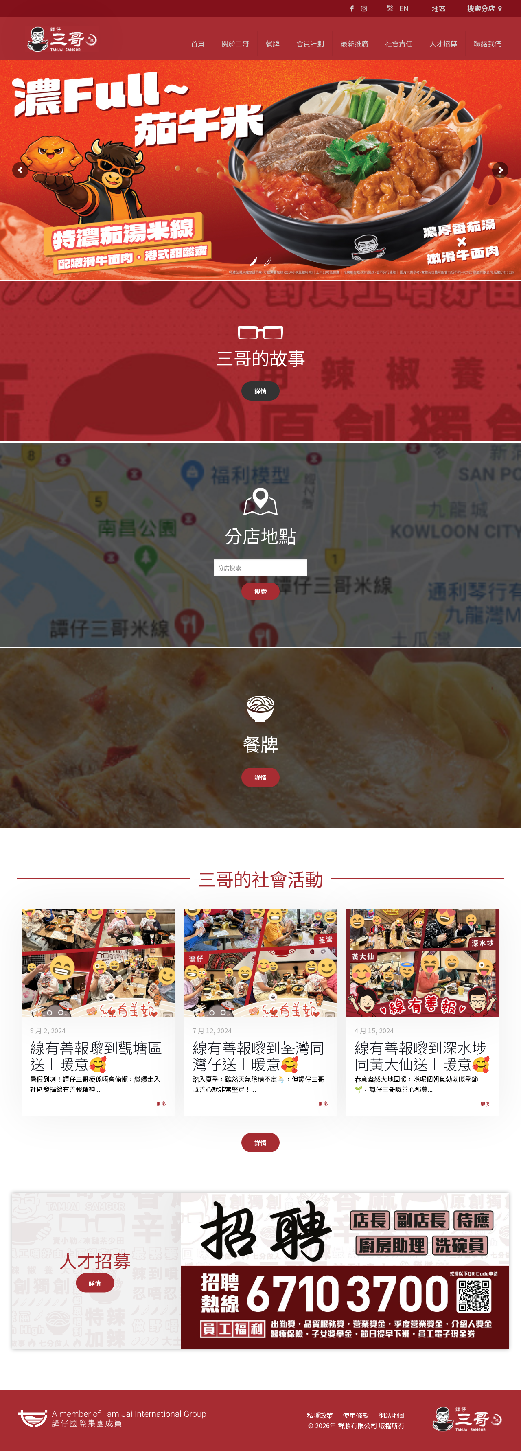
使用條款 (356, 1415)
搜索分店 (486, 8)
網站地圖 (392, 1415)
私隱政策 (320, 1415)
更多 (161, 1103)
